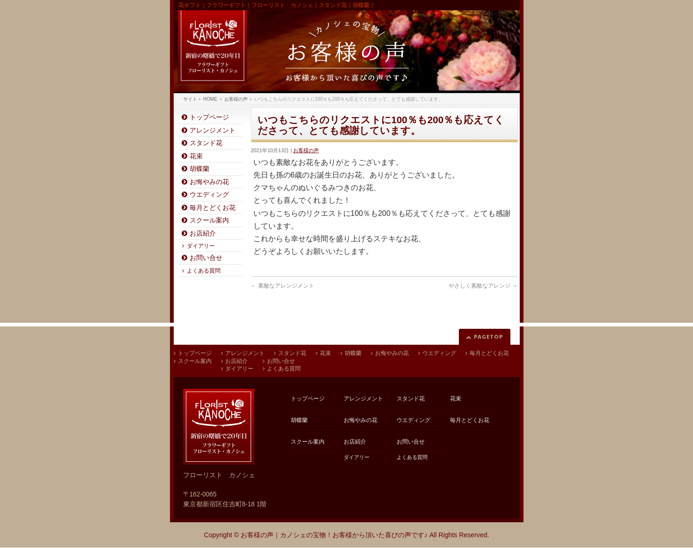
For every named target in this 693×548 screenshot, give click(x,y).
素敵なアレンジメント (282, 285)
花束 (196, 156)
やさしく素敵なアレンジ (483, 285)
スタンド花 (206, 143)
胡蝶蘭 (199, 168)
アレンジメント (213, 130)
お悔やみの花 (209, 181)
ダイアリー (201, 246)
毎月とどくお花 (213, 207)
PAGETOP (488, 336)
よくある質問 (204, 270)
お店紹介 (203, 233)
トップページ (209, 117)
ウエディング (209, 194)
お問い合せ (206, 257)
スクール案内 (209, 220)
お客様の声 (306, 150)
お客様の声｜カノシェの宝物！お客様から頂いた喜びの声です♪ (334, 535)
